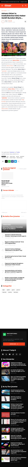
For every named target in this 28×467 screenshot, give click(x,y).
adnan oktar (12, 156)
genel (13, 289)
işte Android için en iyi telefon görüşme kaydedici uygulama (13, 271)
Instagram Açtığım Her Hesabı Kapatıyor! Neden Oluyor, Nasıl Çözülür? (18, 430)
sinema (10, 292)
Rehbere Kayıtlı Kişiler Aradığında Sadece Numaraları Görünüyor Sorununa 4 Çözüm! (14, 279)
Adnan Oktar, (11, 89)
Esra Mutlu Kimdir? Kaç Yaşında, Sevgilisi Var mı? (18, 370)
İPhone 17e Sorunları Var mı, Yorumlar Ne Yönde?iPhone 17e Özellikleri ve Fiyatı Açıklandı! (19, 421)
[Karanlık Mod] (22, 5)
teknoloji (16, 292)
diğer (3, 289)
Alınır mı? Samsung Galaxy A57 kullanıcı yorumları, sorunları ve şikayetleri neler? (18, 378)
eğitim (8, 289)
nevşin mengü (12, 157)
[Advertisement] (14, 134)
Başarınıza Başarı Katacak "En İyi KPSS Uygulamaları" (14, 242)
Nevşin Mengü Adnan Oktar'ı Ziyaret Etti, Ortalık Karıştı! (6, 182)
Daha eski (23, 212)
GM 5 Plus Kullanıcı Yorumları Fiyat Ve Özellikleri (16, 398)
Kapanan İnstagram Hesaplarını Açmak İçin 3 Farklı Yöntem (14, 264)
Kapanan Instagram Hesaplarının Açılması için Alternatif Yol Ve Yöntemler (18, 364)
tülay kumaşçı (19, 157)
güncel (17, 156)
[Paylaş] (25, 21)
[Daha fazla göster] (18, 161)
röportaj (4, 292)
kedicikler (4, 71)
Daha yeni (4, 212)
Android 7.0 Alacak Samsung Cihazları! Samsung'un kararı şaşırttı (15, 235)
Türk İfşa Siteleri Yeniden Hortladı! (18, 413)
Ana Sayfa (3, 10)
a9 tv (9, 10)
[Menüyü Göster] (2, 5)
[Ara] (26, 5)
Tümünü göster (23, 168)
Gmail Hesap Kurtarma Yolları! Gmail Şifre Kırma (15, 257)
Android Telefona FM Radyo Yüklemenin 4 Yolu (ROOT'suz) (13, 249)
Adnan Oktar (16, 60)
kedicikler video (5, 157)
